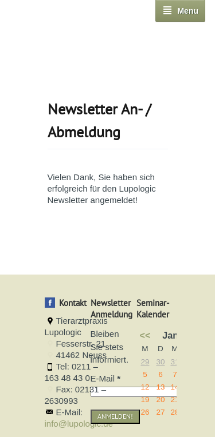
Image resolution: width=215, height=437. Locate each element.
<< (145, 335)
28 (174, 412)
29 (144, 361)
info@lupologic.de (79, 423)
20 (160, 399)
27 (160, 412)
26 (144, 412)
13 (160, 387)
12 (144, 387)
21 (174, 399)
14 (174, 387)
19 (144, 399)
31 (174, 361)
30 (160, 361)
